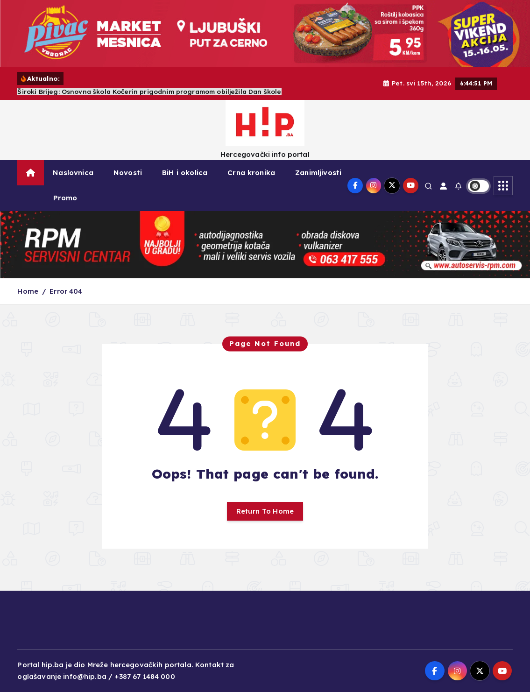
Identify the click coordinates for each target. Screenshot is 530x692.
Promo (65, 197)
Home (27, 291)
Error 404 (65, 291)
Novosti (127, 172)
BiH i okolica (184, 172)
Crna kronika (251, 172)
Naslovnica (73, 172)
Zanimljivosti (318, 172)
